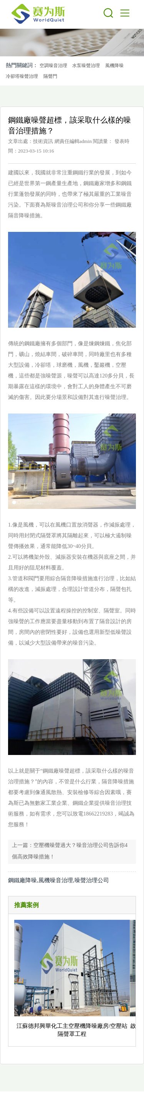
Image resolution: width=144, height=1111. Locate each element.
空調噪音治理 (53, 65)
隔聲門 (50, 76)
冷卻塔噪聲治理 (22, 76)
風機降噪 (114, 65)
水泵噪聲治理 (86, 65)
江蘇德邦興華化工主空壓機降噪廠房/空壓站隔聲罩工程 (72, 1030)
